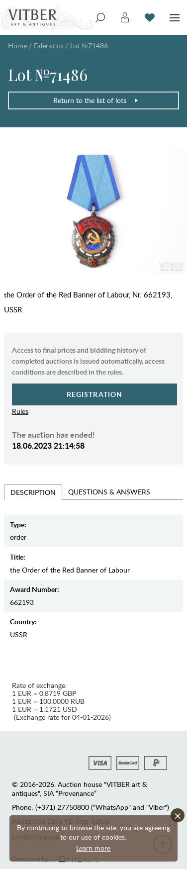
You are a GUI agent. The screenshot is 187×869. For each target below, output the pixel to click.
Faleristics (48, 45)
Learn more (93, 848)
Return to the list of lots (96, 100)
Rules (20, 411)
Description (33, 492)
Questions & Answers (109, 491)
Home (17, 45)
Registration (95, 394)
